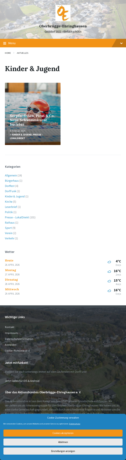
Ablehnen (63, 442)
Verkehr (9, 238)
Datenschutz (74, 423)
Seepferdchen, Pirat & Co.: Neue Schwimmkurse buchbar (32, 120)
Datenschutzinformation (19, 338)
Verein (8, 233)
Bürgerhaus (12, 180)
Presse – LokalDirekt (17, 217)
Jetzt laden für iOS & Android (22, 381)
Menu (63, 43)
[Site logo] (63, 20)
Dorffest (10, 186)
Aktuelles (22, 52)
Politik (9, 212)
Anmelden (10, 344)
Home (8, 52)
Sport (8, 228)
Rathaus (10, 222)
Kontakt (9, 327)
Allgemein (11, 175)
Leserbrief (11, 207)
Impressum (11, 333)
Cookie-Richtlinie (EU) (17, 350)
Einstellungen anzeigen (63, 451)
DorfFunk (10, 191)
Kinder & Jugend (22, 134)
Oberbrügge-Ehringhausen (63, 26)
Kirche (8, 201)
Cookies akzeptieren (63, 433)
